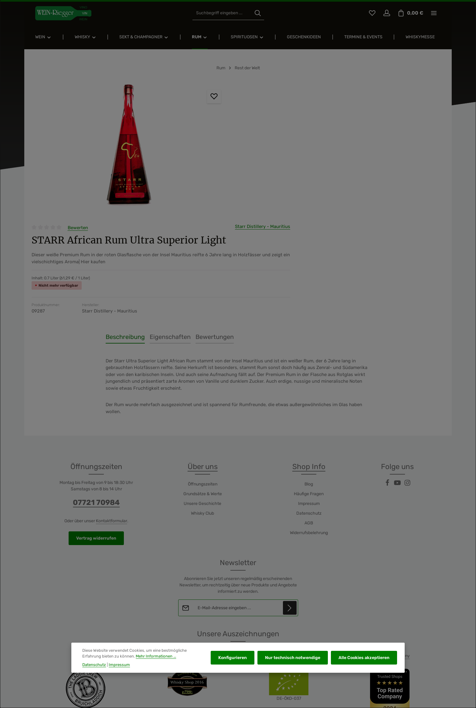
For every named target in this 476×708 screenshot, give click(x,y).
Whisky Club (202, 408)
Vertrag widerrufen (96, 433)
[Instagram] (407, 380)
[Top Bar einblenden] (434, 14)
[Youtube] (398, 380)
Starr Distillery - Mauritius (416, 85)
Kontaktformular (111, 416)
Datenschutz (308, 408)
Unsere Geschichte (202, 399)
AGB (308, 418)
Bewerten (255, 86)
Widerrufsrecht (425, 674)
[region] (113, 148)
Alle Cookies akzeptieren (364, 657)
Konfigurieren (234, 657)
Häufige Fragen (309, 389)
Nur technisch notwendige (293, 657)
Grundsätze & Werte (202, 389)
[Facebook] (388, 380)
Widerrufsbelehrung (309, 428)
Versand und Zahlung (385, 674)
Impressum (309, 399)
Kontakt (352, 674)
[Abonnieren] (289, 503)
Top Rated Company (390, 551)
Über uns (203, 362)
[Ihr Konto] (386, 14)
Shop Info (308, 362)
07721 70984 (96, 398)
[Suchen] (258, 14)
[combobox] (223, 14)
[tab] (125, 232)
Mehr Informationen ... (156, 656)
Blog (308, 379)
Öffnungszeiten (202, 379)
